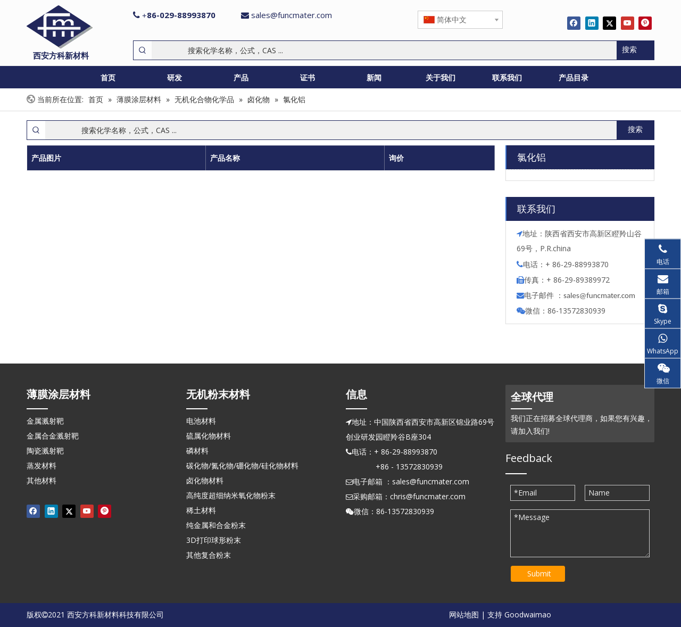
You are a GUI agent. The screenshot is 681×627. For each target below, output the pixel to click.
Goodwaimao (527, 614)
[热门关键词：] (635, 50)
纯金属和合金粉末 (216, 525)
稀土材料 (201, 510)
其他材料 (41, 480)
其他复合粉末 (208, 555)
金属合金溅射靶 (53, 436)
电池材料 (201, 421)
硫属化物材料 (208, 436)
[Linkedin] (592, 23)
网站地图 (464, 614)
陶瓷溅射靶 (45, 451)
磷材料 (197, 451)
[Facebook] (573, 23)
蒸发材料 (41, 465)
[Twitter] (609, 23)
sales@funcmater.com (291, 15)
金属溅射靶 (45, 421)
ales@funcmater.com (601, 295)
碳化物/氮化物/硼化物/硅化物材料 (242, 465)
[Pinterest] (645, 23)
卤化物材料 (204, 480)
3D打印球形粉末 (213, 540)
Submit (539, 573)
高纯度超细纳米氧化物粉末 (231, 495)
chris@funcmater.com (428, 496)
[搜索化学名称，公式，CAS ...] (384, 50)
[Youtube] (627, 23)
